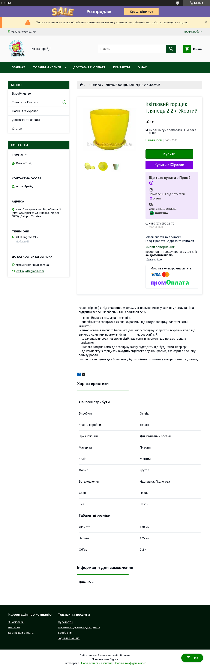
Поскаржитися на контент (96, 663)
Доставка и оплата (89, 67)
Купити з (169, 165)
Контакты (121, 67)
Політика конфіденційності (130, 663)
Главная (18, 67)
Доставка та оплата (26, 120)
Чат (192, 658)
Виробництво (21, 93)
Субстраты (65, 622)
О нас (142, 67)
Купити (170, 154)
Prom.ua (125, 655)
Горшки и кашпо (69, 638)
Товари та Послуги (25, 102)
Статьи (17, 128)
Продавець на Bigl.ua (105, 659)
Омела (96, 85)
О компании (16, 622)
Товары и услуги (47, 67)
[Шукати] (171, 49)
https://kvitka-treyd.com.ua (32, 264)
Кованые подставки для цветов (79, 627)
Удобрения (65, 632)
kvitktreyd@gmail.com (30, 271)
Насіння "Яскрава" (25, 111)
